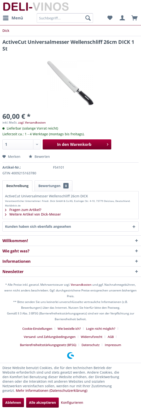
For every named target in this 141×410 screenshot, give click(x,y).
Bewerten (39, 156)
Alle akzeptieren (42, 402)
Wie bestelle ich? (69, 328)
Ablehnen (13, 402)
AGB (111, 337)
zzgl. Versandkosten (32, 122)
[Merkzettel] (110, 18)
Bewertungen (53, 185)
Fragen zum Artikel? (23, 209)
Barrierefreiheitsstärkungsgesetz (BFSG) (48, 345)
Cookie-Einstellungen (37, 328)
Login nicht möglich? (100, 328)
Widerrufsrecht (91, 337)
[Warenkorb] (133, 18)
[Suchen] (88, 18)
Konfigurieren (72, 402)
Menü (13, 17)
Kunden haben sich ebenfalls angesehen (38, 226)
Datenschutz (91, 345)
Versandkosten (81, 285)
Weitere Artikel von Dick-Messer (33, 214)
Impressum (113, 345)
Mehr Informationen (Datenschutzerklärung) (51, 390)
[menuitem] (12, 18)
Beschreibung (17, 185)
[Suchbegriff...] (65, 18)
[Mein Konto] (121, 18)
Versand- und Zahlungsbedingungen (50, 337)
